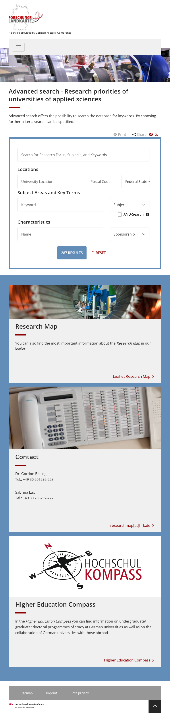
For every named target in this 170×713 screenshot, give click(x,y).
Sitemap (27, 693)
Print (120, 134)
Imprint (51, 693)
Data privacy (79, 693)
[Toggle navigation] (18, 47)
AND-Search (133, 214)
